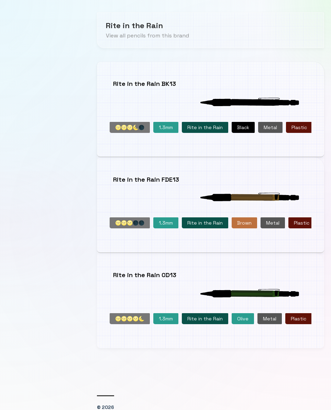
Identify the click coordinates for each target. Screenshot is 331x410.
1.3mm (166, 126)
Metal (270, 126)
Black (243, 126)
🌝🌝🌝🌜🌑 (129, 126)
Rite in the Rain (205, 126)
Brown (244, 220)
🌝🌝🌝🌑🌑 (129, 220)
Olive (243, 314)
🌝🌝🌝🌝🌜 (129, 314)
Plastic (299, 126)
